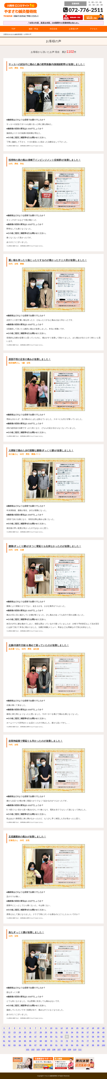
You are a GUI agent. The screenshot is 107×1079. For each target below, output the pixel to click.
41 (4, 1037)
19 (98, 1028)
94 (72, 1045)
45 (25, 1037)
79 (98, 1041)
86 (30, 1045)
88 (41, 1045)
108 (64, 1049)
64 (20, 1041)
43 (14, 1037)
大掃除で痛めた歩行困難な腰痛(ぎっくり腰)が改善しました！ (41, 450)
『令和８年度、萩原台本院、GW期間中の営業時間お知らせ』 (53, 23)
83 (14, 1045)
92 (62, 1045)
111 (80, 1049)
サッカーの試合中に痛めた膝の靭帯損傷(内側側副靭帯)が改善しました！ (47, 64)
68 (41, 1041)
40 (103, 1032)
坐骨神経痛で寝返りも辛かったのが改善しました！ (36, 741)
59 (98, 1037)
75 (77, 1041)
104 (43, 1049)
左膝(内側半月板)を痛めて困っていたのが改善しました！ (39, 645)
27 (35, 1032)
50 (51, 1037)
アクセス (93, 29)
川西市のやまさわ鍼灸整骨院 (12, 34)
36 (83, 1032)
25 (25, 1032)
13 (67, 1028)
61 (4, 1041)
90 (51, 1045)
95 (77, 1045)
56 (83, 1037)
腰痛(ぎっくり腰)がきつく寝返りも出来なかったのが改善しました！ (45, 546)
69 (46, 1041)
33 (67, 1032)
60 (103, 1037)
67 (35, 1041)
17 (88, 1028)
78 (93, 1041)
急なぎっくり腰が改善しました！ (26, 932)
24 (20, 1032)
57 (88, 1037)
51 (56, 1037)
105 (48, 1049)
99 (98, 1045)
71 (56, 1041)
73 (67, 1041)
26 (30, 1032)
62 (9, 1041)
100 (103, 1045)
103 (38, 1049)
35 (77, 1032)
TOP (13, 29)
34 (72, 1032)
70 (51, 1041)
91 (56, 1045)
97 (88, 1045)
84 (20, 1045)
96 (83, 1045)
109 (69, 1049)
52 (62, 1037)
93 (67, 1045)
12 (62, 1028)
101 (27, 1049)
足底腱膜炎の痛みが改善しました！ (27, 836)
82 (9, 1045)
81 (4, 1045)
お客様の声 (73, 29)
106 (53, 1049)
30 (51, 1032)
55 (77, 1037)
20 (103, 1028)
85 (25, 1045)
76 (83, 1041)
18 (93, 1028)
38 (93, 1032)
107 (59, 1049)
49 (46, 1037)
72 (62, 1041)
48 (41, 1037)
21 (4, 1032)
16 (83, 1028)
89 (46, 1045)
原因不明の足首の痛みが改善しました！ (30, 359)
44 (20, 1037)
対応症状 (53, 29)
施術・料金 (33, 29)
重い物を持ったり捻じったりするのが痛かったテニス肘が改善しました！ (48, 260)
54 (72, 1037)
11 (56, 1028)
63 (14, 1041)
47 (35, 1037)
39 (98, 1032)
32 (62, 1032)
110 (74, 1049)
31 (56, 1032)
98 (93, 1045)
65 (25, 1041)
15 (77, 1028)
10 (51, 1028)
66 (30, 1041)
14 (72, 1028)
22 (9, 1032)
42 (9, 1037)
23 (14, 1032)
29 (46, 1032)
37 (88, 1032)
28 (41, 1032)
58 (93, 1037)
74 (72, 1041)
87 (35, 1045)
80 (103, 1041)
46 (30, 1037)
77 (88, 1041)
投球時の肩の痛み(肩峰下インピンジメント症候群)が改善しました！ (45, 160)
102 (32, 1049)
